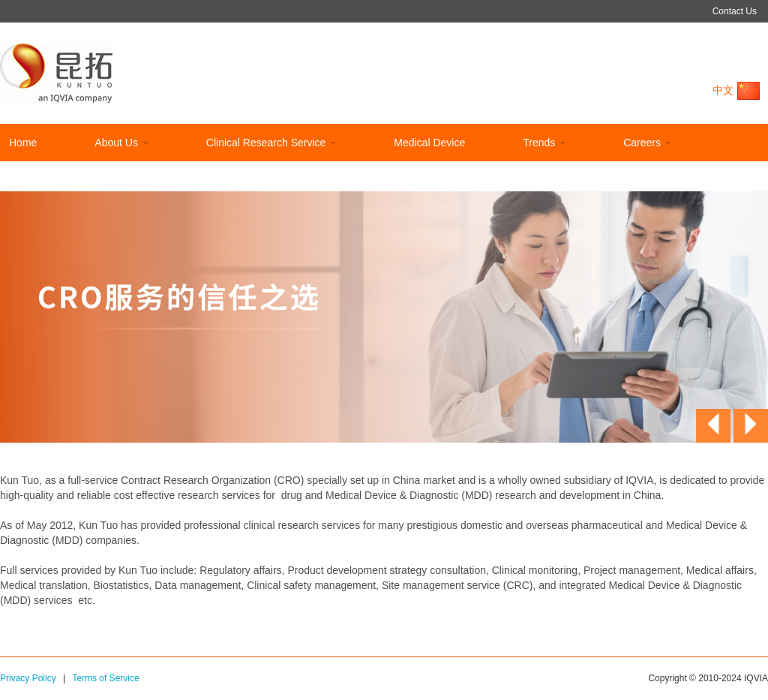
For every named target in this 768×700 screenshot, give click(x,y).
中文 (736, 90)
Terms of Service (105, 678)
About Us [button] (121, 143)
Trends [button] (544, 143)
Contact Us (734, 11)
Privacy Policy (28, 678)
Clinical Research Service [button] (271, 143)
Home (23, 143)
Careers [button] (647, 143)
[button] (713, 426)
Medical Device (429, 143)
